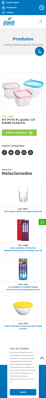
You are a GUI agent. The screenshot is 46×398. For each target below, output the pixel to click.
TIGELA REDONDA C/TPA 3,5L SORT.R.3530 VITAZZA (23, 327)
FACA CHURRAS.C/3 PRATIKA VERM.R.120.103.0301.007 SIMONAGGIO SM (23, 249)
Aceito (23, 392)
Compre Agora (12, 2)
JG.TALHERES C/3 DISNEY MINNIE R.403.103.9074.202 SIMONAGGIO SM (23, 288)
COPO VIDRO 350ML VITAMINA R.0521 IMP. (23, 211)
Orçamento (11, 7)
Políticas (10, 12)
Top (42, 358)
